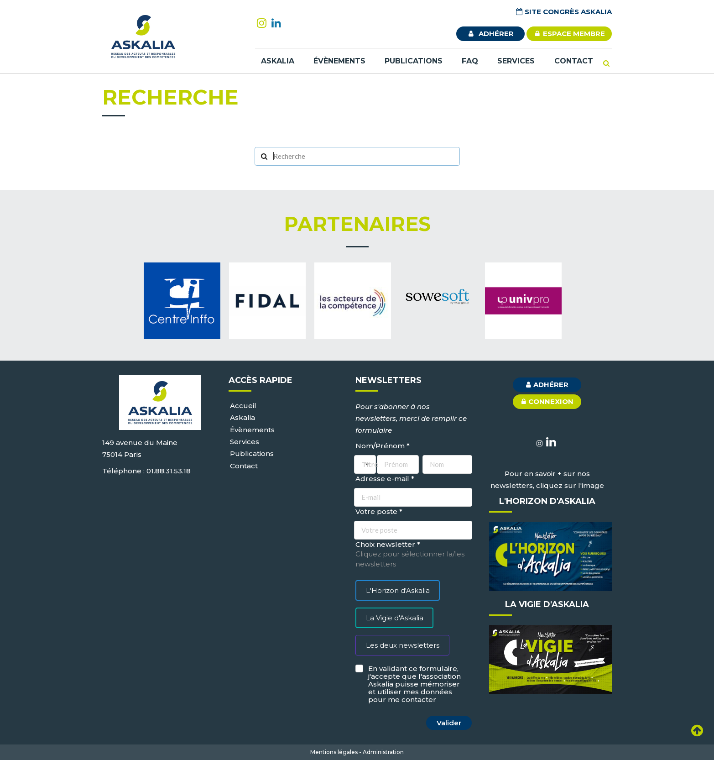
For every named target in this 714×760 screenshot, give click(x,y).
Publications (414, 61)
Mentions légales (334, 752)
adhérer (490, 33)
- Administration (381, 752)
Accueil (243, 405)
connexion (546, 401)
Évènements (339, 61)
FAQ (470, 61)
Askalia (277, 61)
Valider (449, 722)
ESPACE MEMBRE (569, 33)
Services (516, 61)
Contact (573, 61)
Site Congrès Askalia (563, 11)
